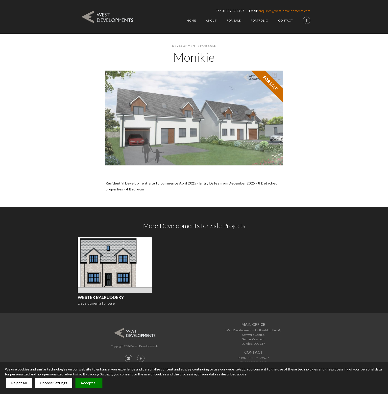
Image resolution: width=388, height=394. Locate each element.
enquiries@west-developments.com (284, 11)
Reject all (19, 382)
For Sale (234, 20)
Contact (285, 20)
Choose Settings (53, 382)
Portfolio (259, 20)
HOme (191, 20)
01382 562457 (233, 11)
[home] (107, 17)
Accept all (88, 382)
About (211, 20)
